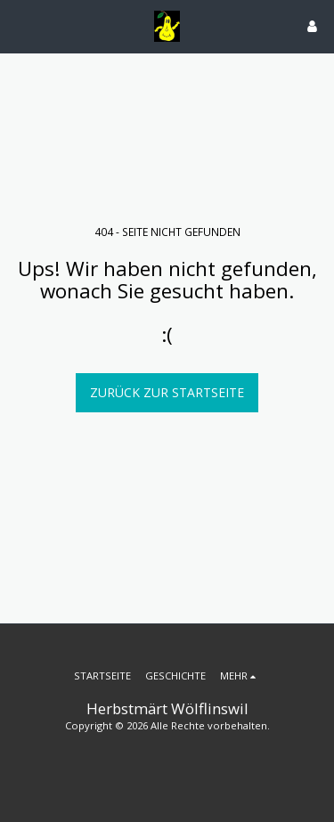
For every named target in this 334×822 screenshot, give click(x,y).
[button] (19, 25)
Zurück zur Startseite (167, 392)
